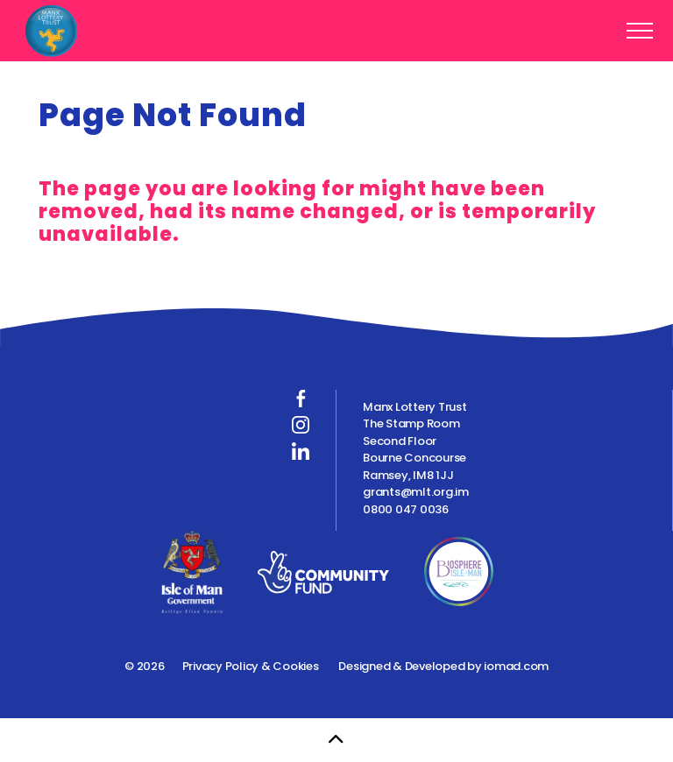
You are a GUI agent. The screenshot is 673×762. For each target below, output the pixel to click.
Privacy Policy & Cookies (250, 666)
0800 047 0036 (406, 509)
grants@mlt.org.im (416, 491)
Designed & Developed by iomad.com (443, 666)
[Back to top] (336, 740)
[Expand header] (639, 30)
